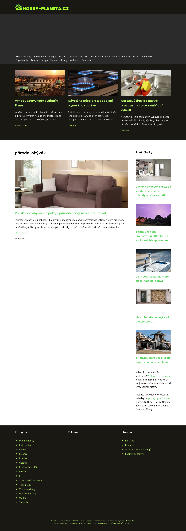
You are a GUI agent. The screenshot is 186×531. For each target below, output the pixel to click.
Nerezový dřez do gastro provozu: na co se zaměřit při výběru (142, 105)
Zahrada (86, 60)
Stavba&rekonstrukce (144, 56)
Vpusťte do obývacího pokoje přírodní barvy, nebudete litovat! (61, 213)
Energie (52, 56)
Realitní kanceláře (100, 56)
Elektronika (40, 56)
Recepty (126, 56)
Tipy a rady (22, 60)
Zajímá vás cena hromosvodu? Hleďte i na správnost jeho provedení (152, 236)
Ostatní (84, 56)
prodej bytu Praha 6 (159, 398)
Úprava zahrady (58, 60)
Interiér (74, 56)
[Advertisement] (93, 35)
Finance (63, 56)
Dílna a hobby (23, 56)
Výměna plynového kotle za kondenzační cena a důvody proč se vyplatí (153, 191)
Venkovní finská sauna (159, 376)
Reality (116, 56)
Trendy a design (39, 60)
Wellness (74, 60)
